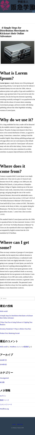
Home (14, 424)
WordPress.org (4, 409)
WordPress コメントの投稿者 (19, 347)
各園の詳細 (20, 424)
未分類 (2, 382)
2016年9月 (3, 364)
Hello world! (4, 311)
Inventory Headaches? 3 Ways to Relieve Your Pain (15, 329)
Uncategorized (4, 378)
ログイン (3, 396)
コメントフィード (6, 404)
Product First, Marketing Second (10, 333)
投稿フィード (4, 400)
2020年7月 (3, 360)
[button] (33, 12)
